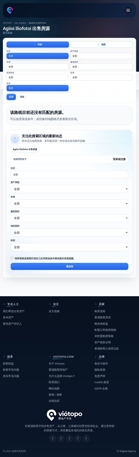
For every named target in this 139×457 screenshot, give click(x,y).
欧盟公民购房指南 (105, 330)
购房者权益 (101, 323)
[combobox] (38, 56)
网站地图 (54, 388)
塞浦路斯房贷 (102, 317)
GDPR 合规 (101, 388)
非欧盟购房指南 (103, 336)
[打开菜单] (128, 10)
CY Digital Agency (126, 451)
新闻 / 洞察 (55, 394)
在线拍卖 (54, 401)
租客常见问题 (11, 369)
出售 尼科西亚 (20, 23)
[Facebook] (52, 438)
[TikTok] (86, 438)
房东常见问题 (11, 376)
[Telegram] (78, 438)
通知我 (69, 266)
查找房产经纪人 (12, 323)
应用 (11, 96)
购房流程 (99, 311)
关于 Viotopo (57, 363)
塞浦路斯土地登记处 (106, 348)
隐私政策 (99, 369)
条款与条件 (101, 363)
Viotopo (7, 23)
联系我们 (54, 382)
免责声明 (99, 376)
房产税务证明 (102, 342)
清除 (22, 96)
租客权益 (8, 363)
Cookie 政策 (101, 382)
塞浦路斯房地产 (58, 369)
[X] (69, 438)
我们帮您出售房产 (14, 311)
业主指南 (54, 311)
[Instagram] (61, 438)
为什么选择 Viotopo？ (62, 376)
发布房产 (8, 317)
